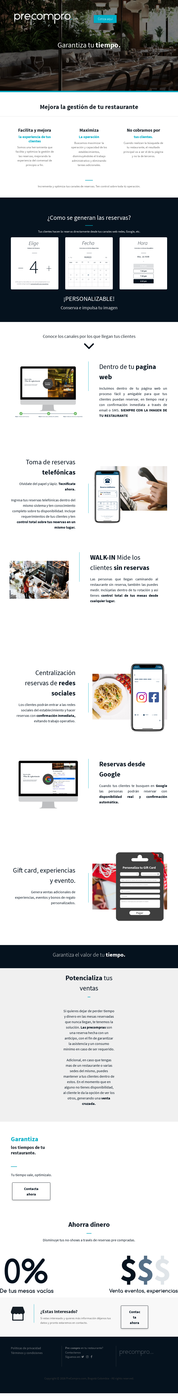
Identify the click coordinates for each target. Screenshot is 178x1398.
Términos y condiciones (27, 1353)
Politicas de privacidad (26, 1348)
